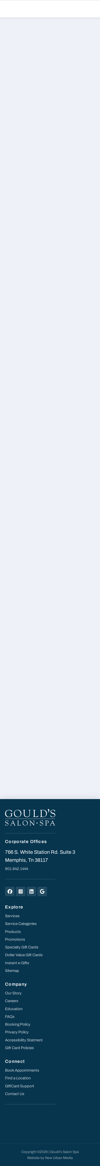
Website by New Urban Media (50, 1158)
